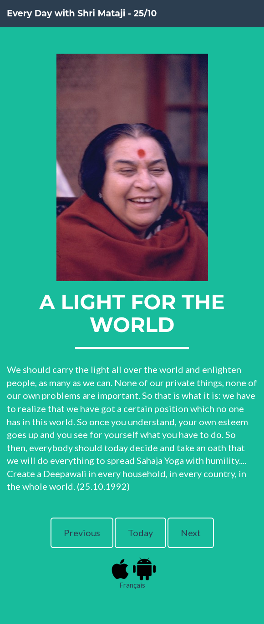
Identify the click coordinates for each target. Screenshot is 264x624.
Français (132, 585)
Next (191, 532)
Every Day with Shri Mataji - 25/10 (82, 13)
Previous (82, 532)
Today (140, 532)
